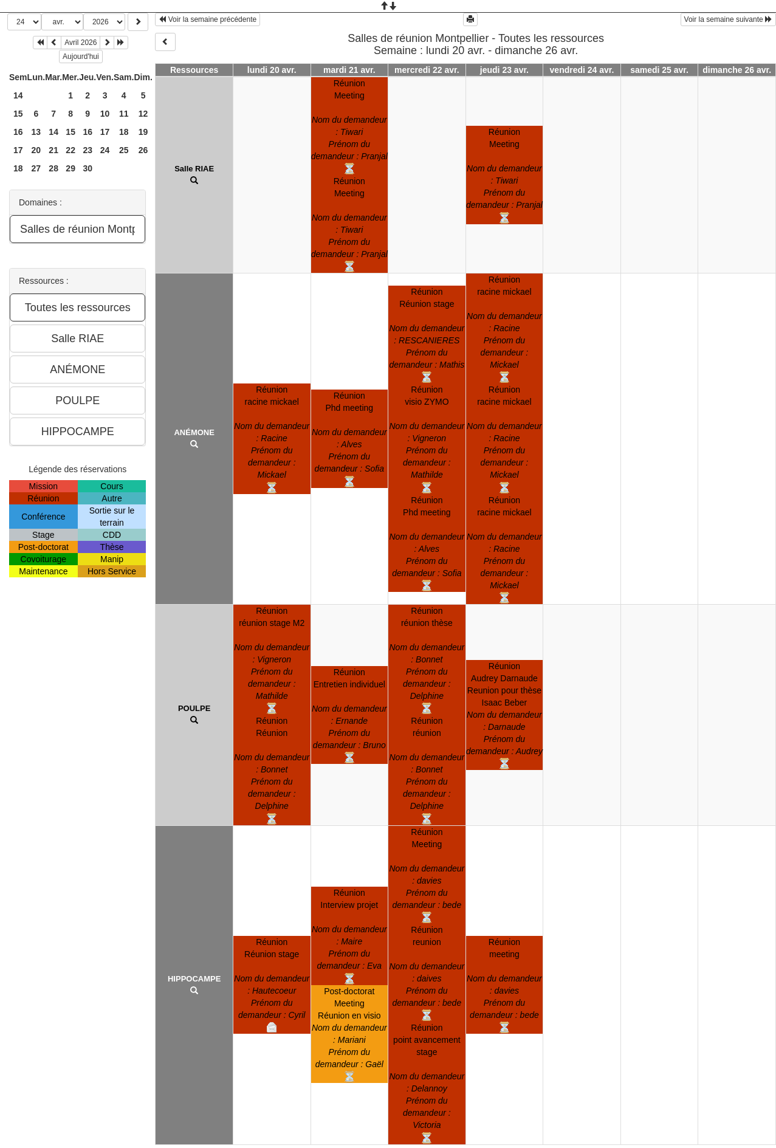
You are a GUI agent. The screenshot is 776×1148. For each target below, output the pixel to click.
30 (87, 168)
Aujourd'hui (81, 56)
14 (18, 95)
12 (143, 114)
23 (87, 150)
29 (70, 168)
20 (36, 150)
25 (124, 150)
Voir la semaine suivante (728, 19)
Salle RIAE (194, 168)
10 (105, 114)
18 (124, 132)
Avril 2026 (80, 42)
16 (18, 132)
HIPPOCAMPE (194, 978)
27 (36, 168)
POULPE (194, 708)
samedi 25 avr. (659, 70)
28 (53, 168)
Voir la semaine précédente (207, 19)
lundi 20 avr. (272, 70)
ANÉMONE (194, 432)
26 (143, 150)
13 (36, 132)
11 (124, 114)
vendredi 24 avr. (582, 70)
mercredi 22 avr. (426, 70)
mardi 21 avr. (349, 70)
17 (105, 132)
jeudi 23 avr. (504, 70)
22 (70, 150)
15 (18, 114)
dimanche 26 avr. (736, 70)
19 (143, 132)
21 (53, 150)
